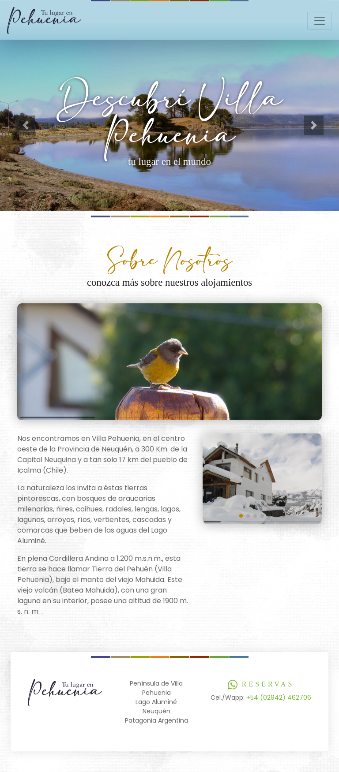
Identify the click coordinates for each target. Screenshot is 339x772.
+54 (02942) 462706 (278, 697)
